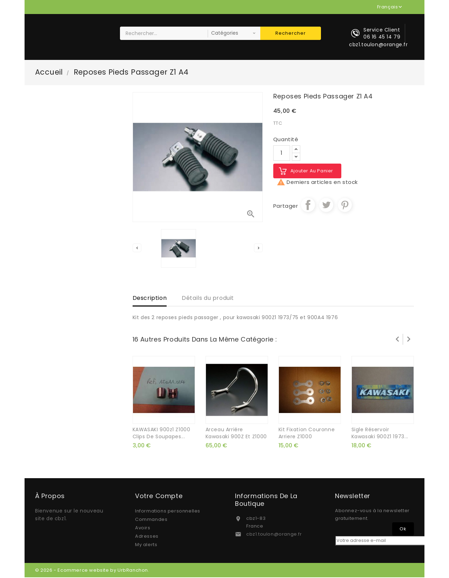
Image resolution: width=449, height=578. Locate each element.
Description (150, 298)
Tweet (326, 205)
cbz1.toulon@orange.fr (274, 534)
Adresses (147, 537)
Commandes (151, 520)
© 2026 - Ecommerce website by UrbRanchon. (92, 570)
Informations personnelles (167, 511)
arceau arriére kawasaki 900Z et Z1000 (236, 434)
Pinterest (345, 205)
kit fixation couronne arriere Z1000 (307, 434)
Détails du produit (208, 298)
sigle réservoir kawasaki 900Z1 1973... (379, 434)
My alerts (146, 545)
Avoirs (142, 528)
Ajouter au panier (311, 171)
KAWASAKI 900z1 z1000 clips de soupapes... (161, 434)
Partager (308, 205)
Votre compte (158, 497)
